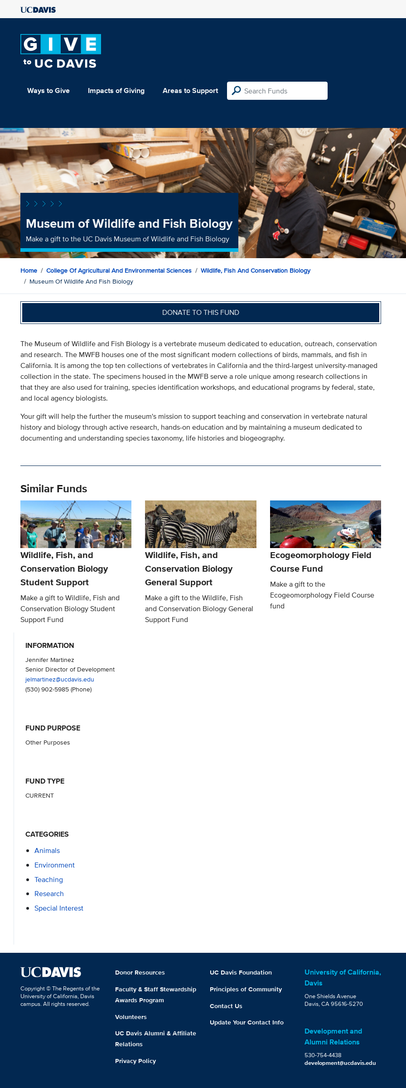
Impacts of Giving (116, 90)
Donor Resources (140, 972)
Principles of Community (246, 989)
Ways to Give (48, 90)
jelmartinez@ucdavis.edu (59, 679)
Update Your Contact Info (247, 1022)
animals (47, 850)
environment (54, 865)
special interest (58, 908)
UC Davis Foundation (241, 972)
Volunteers (131, 1016)
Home (28, 270)
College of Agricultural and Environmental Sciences (119, 270)
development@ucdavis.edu (340, 1063)
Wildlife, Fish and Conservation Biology (255, 270)
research (49, 893)
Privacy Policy (135, 1060)
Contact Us (226, 1005)
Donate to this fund (200, 312)
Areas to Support (190, 90)
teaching (48, 879)
